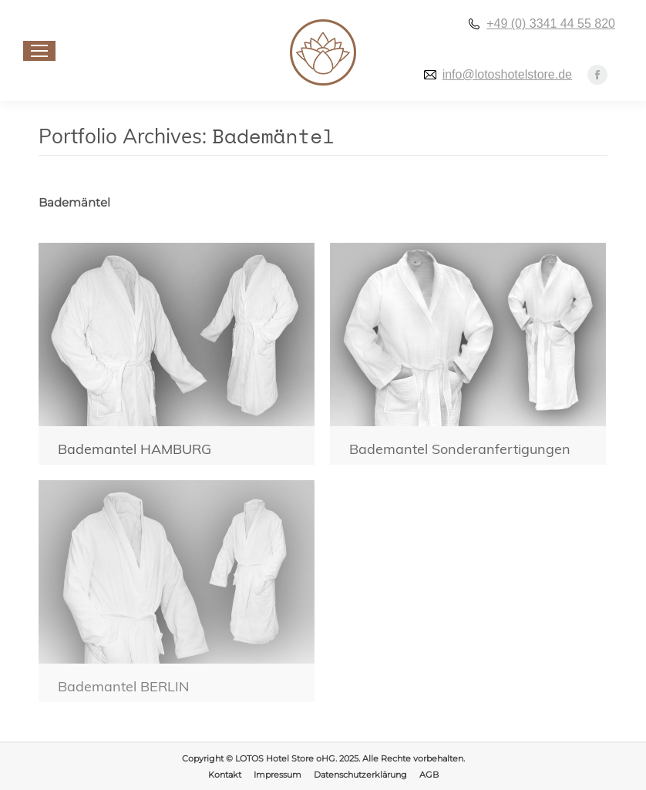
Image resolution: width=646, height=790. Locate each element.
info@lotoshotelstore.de (507, 74)
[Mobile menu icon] (39, 51)
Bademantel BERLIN (123, 686)
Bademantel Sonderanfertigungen (459, 449)
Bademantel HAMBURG (134, 449)
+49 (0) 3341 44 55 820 (550, 23)
